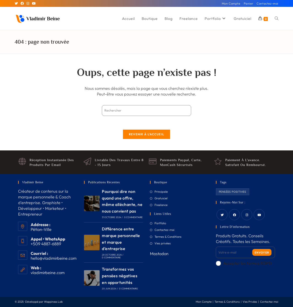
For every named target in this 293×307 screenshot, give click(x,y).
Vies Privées (250, 301)
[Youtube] (259, 214)
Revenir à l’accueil (146, 134)
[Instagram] (28, 3)
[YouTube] (34, 3)
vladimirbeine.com (48, 272)
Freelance (161, 205)
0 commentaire (133, 217)
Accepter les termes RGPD (244, 263)
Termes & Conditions (168, 236)
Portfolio (160, 223)
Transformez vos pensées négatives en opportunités (119, 276)
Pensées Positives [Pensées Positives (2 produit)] (232, 191)
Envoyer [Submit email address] (262, 252)
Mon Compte (231, 3)
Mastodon (159, 253)
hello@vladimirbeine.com (53, 258)
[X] (17, 3)
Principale (161, 191)
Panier (248, 3)
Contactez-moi (267, 3)
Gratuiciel (161, 198)
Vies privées (163, 243)
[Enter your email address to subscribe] (245, 252)
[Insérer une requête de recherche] (146, 110)
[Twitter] (222, 214)
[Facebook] (22, 3)
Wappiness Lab (53, 301)
